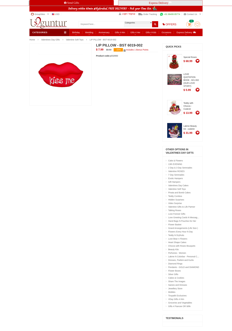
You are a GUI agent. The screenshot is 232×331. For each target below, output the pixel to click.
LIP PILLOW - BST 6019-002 (103, 39)
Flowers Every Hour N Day (180, 231)
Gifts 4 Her (135, 32)
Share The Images (176, 281)
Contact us (190, 14)
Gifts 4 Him (120, 32)
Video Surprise (175, 203)
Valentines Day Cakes (178, 185)
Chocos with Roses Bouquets (181, 246)
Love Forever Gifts (176, 214)
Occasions (166, 32)
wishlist (197, 24)
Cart (189, 24)
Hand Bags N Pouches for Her (182, 221)
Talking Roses (174, 210)
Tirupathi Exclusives (177, 295)
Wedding (89, 32)
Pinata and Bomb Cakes (179, 192)
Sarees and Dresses (177, 285)
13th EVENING (175, 164)
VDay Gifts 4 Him (176, 299)
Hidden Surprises (176, 200)
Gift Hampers (174, 182)
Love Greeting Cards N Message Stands (186, 217)
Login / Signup (127, 14)
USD (55, 14)
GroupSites (38, 14)
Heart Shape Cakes (177, 242)
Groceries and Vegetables (180, 303)
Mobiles (171, 292)
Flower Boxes (174, 271)
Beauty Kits (173, 249)
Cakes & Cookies (176, 278)
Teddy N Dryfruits (176, 235)
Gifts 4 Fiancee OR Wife (179, 306)
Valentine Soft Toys (75, 39)
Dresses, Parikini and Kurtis (181, 260)
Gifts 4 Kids (151, 32)
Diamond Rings (175, 263)
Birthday (76, 32)
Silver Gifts (173, 274)
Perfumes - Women (177, 253)
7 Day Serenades (176, 175)
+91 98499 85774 (170, 14)
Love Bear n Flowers (177, 239)
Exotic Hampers (175, 178)
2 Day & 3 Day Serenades (180, 168)
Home (32, 39)
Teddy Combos (175, 196)
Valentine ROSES (176, 171)
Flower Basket (174, 224)
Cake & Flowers (175, 160)
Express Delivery (186, 32)
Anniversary (104, 32)
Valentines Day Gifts (50, 39)
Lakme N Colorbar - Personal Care (184, 256)
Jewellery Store (175, 288)
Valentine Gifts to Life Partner (181, 207)
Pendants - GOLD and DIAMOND (183, 267)
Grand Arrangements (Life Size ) (183, 228)
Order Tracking (147, 14)
